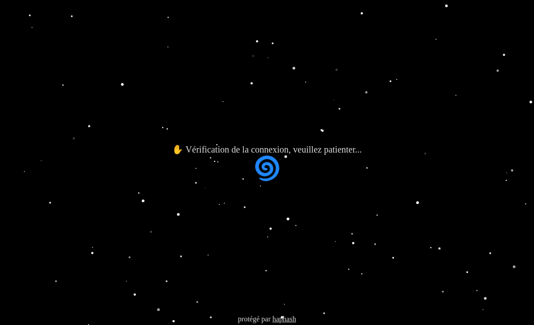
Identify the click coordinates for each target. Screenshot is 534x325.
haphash (284, 319)
